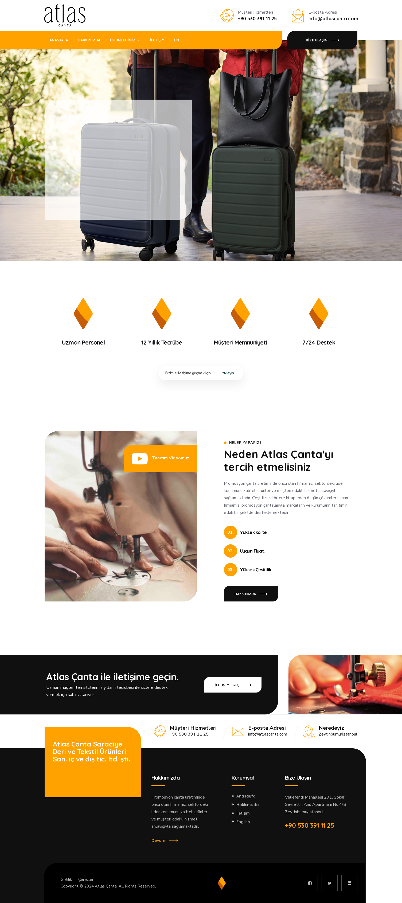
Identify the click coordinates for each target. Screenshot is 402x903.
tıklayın (228, 373)
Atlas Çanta (106, 886)
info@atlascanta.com (267, 734)
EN (176, 40)
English (243, 821)
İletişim (243, 813)
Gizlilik (66, 879)
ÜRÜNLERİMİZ (122, 40)
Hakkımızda (247, 804)
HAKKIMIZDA (89, 40)
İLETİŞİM (157, 40)
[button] (160, 458)
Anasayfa (246, 796)
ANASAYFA (58, 40)
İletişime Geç (65, 780)
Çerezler (85, 879)
